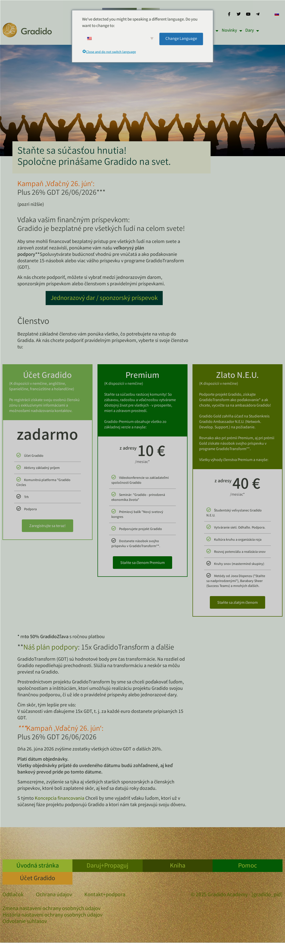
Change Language (181, 39)
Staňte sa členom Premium (142, 563)
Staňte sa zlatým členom (237, 603)
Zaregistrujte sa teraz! (47, 526)
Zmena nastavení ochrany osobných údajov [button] (51, 909)
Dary (252, 30)
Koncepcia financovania (59, 798)
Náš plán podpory (50, 648)
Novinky (232, 30)
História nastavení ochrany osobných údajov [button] (52, 915)
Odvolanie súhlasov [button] (24, 922)
